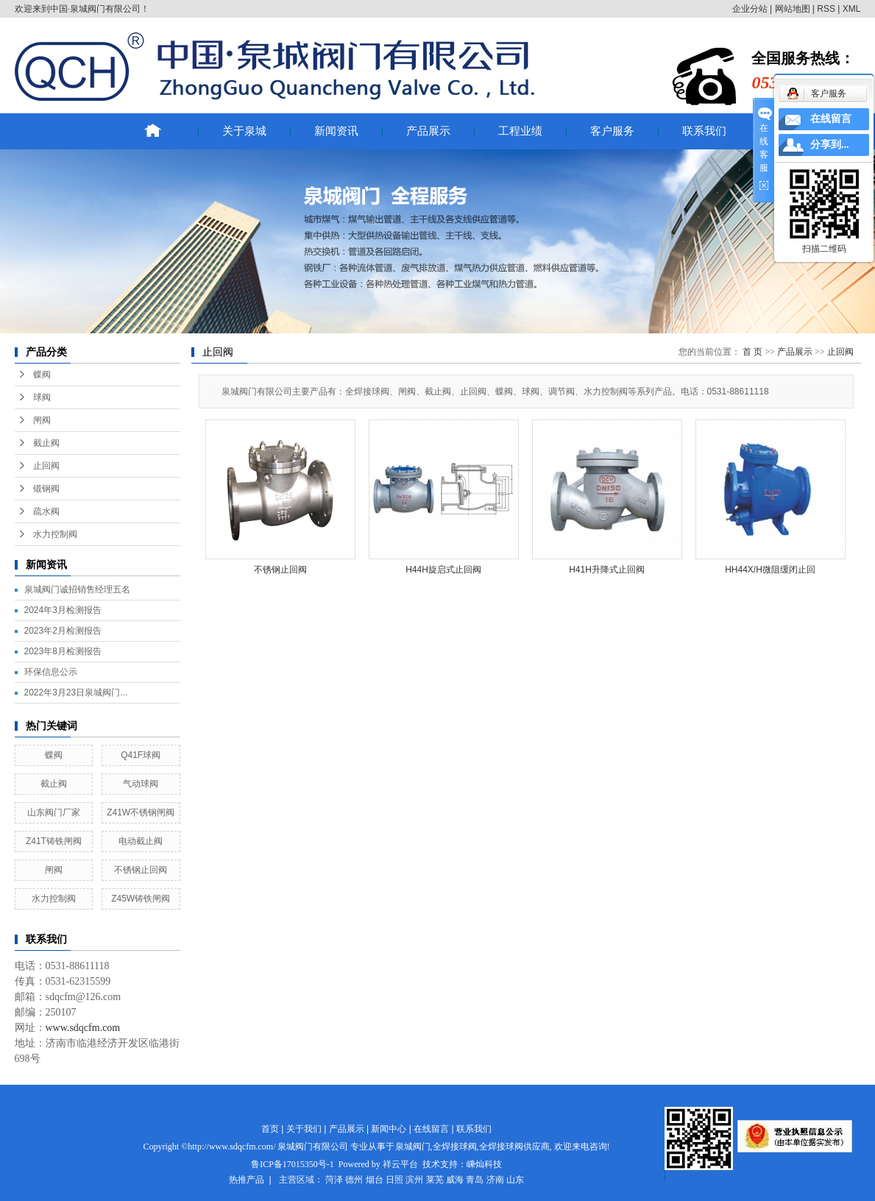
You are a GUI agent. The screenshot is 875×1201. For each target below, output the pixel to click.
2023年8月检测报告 (63, 651)
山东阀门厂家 (53, 812)
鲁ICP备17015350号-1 (292, 1164)
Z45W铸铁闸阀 (140, 898)
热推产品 (246, 1180)
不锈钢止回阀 (140, 870)
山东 (515, 1180)
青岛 (474, 1180)
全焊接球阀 (455, 1146)
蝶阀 (42, 374)
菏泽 (334, 1180)
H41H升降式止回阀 (607, 569)
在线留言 (431, 1129)
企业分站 (750, 9)
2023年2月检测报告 (63, 631)
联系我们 (704, 131)
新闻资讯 (336, 131)
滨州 (414, 1180)
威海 (455, 1180)
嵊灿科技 (484, 1164)
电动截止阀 (140, 841)
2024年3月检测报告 (63, 610)
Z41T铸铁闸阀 (54, 841)
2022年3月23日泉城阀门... (76, 692)
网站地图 (792, 9)
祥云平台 (400, 1164)
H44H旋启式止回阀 (443, 569)
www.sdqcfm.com (83, 1027)
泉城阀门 (413, 1146)
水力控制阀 (55, 534)
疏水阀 (46, 511)
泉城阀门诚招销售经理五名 (77, 589)
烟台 (374, 1180)
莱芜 (435, 1180)
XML (852, 9)
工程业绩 (520, 131)
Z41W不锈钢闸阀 (140, 812)
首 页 (752, 352)
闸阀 (42, 420)
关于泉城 (244, 131)
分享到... (829, 144)
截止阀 (46, 443)
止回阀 (46, 466)
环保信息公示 (50, 672)
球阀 (42, 397)
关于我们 (304, 1129)
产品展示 (428, 131)
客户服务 (612, 131)
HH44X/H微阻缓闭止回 (770, 569)
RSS (826, 9)
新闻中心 (388, 1129)
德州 (354, 1180)
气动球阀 (140, 784)
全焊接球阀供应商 (514, 1146)
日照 (394, 1180)
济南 (495, 1180)
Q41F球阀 (140, 755)
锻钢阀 (46, 488)
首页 (270, 1129)
